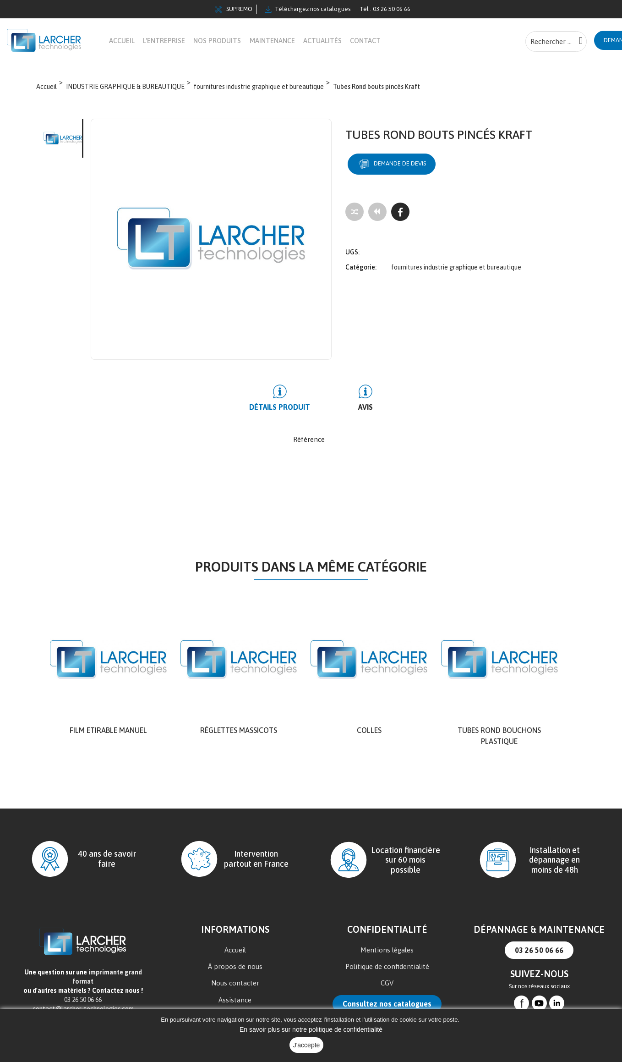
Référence (309, 440)
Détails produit (288, 407)
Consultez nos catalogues (387, 1004)
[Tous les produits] (377, 212)
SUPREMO (233, 9)
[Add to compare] (354, 212)
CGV (387, 983)
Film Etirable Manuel (108, 730)
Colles (369, 730)
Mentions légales (387, 950)
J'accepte (306, 1045)
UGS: (352, 246)
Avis (356, 407)
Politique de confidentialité (387, 967)
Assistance (234, 1000)
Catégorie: (360, 261)
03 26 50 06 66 (539, 950)
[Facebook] (400, 212)
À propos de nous (235, 967)
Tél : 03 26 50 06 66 (385, 9)
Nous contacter (235, 983)
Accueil (235, 950)
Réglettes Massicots (238, 730)
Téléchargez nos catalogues (307, 9)
